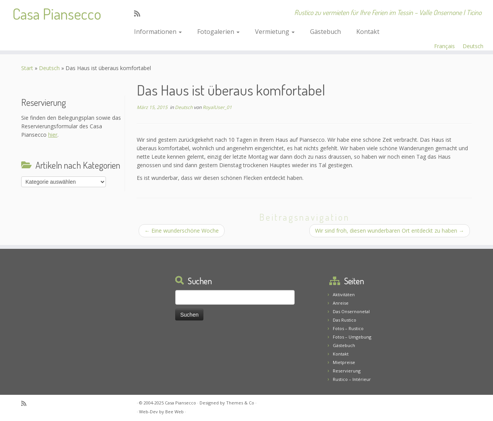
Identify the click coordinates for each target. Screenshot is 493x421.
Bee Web (174, 411)
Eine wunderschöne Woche (181, 230)
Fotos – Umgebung (352, 337)
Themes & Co (240, 403)
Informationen (158, 31)
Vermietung (275, 31)
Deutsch (473, 46)
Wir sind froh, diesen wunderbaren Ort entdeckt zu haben (389, 230)
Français (444, 46)
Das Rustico (344, 320)
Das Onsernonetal (351, 311)
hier (52, 134)
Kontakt (367, 31)
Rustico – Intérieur (352, 379)
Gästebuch (325, 31)
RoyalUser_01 (217, 107)
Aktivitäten (344, 294)
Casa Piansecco (56, 13)
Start (27, 68)
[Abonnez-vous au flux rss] (139, 13)
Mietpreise (344, 362)
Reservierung (347, 371)
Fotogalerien (218, 31)
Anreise (341, 303)
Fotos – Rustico (348, 328)
